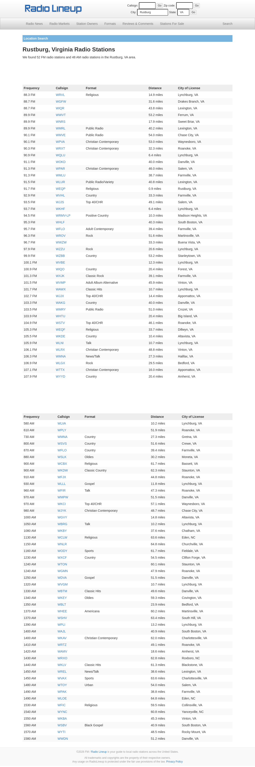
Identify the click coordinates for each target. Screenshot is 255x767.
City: (133, 12)
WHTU (60, 316)
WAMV (62, 651)
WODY (62, 551)
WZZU (60, 249)
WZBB (60, 256)
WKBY (62, 530)
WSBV (62, 725)
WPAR (60, 168)
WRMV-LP (63, 215)
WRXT (60, 148)
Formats (110, 23)
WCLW (62, 537)
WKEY (62, 598)
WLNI (60, 343)
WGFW (61, 101)
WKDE (60, 336)
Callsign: (132, 5)
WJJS (60, 202)
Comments (138, 23)
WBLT (62, 604)
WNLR (62, 544)
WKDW (63, 470)
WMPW (63, 497)
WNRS (60, 121)
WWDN (63, 738)
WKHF (60, 209)
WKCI (62, 504)
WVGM (63, 584)
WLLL (62, 484)
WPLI (61, 624)
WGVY (62, 517)
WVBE (60, 262)
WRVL (60, 95)
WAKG (60, 302)
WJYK (62, 510)
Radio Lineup (99, 751)
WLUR (60, 182)
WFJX (62, 477)
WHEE (62, 611)
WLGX (60, 363)
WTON (62, 564)
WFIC (62, 705)
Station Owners (87, 23)
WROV (61, 235)
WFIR (62, 490)
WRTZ (62, 645)
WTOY (62, 685)
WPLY (62, 430)
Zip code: (169, 5)
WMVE (61, 135)
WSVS (62, 443)
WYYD (60, 376)
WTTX (60, 370)
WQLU (60, 155)
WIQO (60, 269)
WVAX (62, 678)
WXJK (60, 276)
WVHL (60, 195)
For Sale (172, 23)
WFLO (60, 229)
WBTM (62, 591)
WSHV (62, 618)
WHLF (60, 222)
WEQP (60, 188)
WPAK (62, 691)
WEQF (60, 329)
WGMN (63, 571)
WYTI (61, 732)
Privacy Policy (174, 761)
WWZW (61, 242)
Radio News (34, 23)
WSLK (62, 457)
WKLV (62, 665)
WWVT (61, 115)
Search (227, 23)
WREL (62, 671)
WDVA (62, 577)
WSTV (60, 323)
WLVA (62, 423)
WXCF (62, 557)
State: (172, 12)
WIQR (60, 108)
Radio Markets (59, 23)
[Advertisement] (127, 73)
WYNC (62, 712)
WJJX (60, 296)
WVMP (61, 282)
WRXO (62, 658)
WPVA (60, 142)
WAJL (62, 631)
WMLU (60, 175)
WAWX (61, 289)
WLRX (60, 349)
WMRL (60, 128)
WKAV (62, 638)
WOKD (61, 162)
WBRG (62, 524)
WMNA (61, 356)
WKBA (62, 718)
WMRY (61, 309)
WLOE (62, 698)
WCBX (62, 463)
